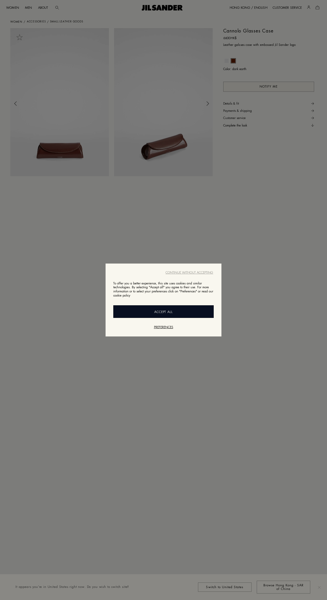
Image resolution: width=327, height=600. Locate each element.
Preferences (163, 327)
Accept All (163, 312)
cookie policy (121, 295)
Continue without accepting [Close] (189, 272)
